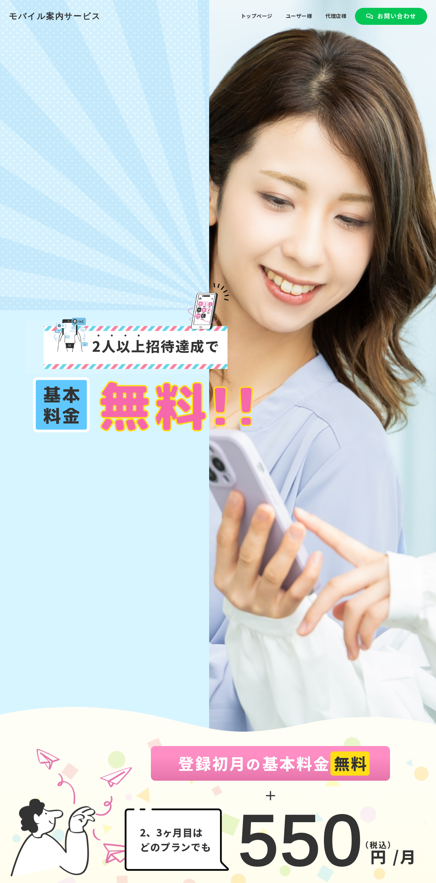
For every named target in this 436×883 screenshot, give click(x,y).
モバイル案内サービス (55, 5)
